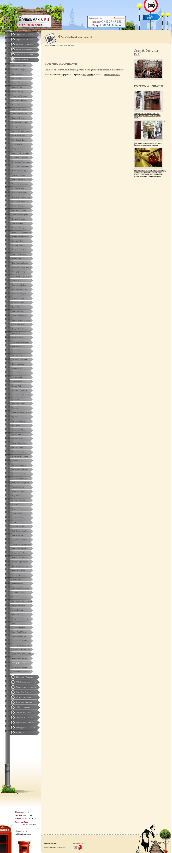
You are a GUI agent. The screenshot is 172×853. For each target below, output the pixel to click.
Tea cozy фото (17, 144)
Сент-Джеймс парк (19, 636)
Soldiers (15, 504)
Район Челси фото (18, 135)
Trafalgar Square (18, 526)
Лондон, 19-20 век (18, 118)
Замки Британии (18, 324)
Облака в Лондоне (18, 175)
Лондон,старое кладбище (21, 153)
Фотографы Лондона (19, 663)
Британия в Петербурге (20, 201)
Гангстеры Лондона (19, 96)
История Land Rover (19, 250)
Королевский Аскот (19, 210)
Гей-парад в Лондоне (20, 360)
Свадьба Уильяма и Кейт (21, 649)
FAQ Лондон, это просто (26, 682)
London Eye (16, 373)
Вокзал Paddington (19, 452)
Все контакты (119, 18)
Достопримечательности (26, 687)
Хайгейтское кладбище (20, 531)
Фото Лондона (22, 60)
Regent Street (16, 496)
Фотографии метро (19, 272)
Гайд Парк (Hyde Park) (20, 166)
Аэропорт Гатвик (18, 403)
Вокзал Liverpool (18, 447)
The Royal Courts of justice (21, 395)
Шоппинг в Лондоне (24, 717)
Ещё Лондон (16, 78)
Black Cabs (16, 307)
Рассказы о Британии (24, 55)
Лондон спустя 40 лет (20, 557)
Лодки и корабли (18, 364)
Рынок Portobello (18, 491)
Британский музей (19, 627)
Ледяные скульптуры (20, 562)
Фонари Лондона (18, 219)
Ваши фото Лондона (19, 100)
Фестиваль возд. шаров (20, 294)
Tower (14, 509)
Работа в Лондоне (23, 707)
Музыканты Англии (19, 667)
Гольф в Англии (18, 206)
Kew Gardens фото (19, 140)
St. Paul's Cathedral (19, 500)
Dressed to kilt (17, 280)
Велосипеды (16, 425)
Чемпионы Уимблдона (20, 237)
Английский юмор (23, 712)
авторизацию (88, 74)
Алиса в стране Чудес (20, 171)
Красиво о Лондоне (19, 70)
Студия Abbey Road (19, 553)
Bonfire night (16, 258)
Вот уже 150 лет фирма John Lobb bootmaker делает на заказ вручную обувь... (147, 115)
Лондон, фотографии (20, 65)
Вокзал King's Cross (19, 443)
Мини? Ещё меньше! (20, 114)
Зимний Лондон (18, 298)
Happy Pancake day (19, 254)
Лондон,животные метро (21, 149)
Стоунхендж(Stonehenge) (21, 162)
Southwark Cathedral (19, 390)
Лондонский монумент (20, 483)
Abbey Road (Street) (19, 632)
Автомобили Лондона (20, 469)
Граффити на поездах (20, 184)
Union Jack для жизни (20, 316)
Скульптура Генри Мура (21, 276)
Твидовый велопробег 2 (21, 540)
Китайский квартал (19, 465)
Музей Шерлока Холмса (21, 131)
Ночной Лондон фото (20, 83)
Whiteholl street (17, 584)
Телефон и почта (18, 518)
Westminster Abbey (19, 430)
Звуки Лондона (17, 610)
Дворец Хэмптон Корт (20, 566)
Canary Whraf (17, 377)
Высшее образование (24, 44)
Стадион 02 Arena (18, 592)
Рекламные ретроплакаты (21, 544)
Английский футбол (24, 692)
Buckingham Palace (19, 421)
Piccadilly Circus (18, 487)
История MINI (17, 241)
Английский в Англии (25, 722)
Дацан (14, 623)
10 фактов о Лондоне (24, 677)
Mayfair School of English (21, 641)
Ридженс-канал (17, 338)
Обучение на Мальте (24, 39)
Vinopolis (15, 614)
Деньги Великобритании (21, 197)
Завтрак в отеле (17, 223)
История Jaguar (17, 245)
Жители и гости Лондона (21, 474)
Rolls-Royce (16, 346)
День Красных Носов (20, 263)
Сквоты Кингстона (19, 351)
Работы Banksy (17, 92)
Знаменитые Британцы (20, 342)
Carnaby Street (17, 381)
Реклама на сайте (50, 843)
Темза (14, 522)
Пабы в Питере (17, 535)
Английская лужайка (19, 193)
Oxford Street (16, 579)
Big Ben (15, 417)
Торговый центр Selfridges (21, 645)
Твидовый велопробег (20, 157)
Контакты (20, 732)
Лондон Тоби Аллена (20, 329)
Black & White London (20, 122)
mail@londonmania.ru (23, 834)
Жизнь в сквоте (17, 74)
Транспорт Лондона (24, 702)
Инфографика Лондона (25, 727)
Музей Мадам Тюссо (19, 87)
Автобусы (15, 399)
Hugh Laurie (16, 368)
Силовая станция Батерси (21, 412)
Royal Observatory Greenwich (22, 601)
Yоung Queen (17, 127)
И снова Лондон (18, 105)
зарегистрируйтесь (112, 74)
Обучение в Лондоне (24, 34)
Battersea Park (17, 355)
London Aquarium (18, 575)
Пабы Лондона (17, 311)
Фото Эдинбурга (18, 302)
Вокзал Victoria (17, 439)
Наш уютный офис (19, 285)
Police (14, 597)
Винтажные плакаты (19, 109)
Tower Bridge (17, 513)
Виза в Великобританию (26, 49)
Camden (15, 461)
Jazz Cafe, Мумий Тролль (21, 267)
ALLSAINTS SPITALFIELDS (23, 654)
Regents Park (16, 386)
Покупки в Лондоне (19, 478)
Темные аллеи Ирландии (21, 671)
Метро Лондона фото (20, 215)
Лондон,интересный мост (21, 179)
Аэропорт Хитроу (18, 570)
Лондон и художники (20, 548)
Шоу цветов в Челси (19, 289)
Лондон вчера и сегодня (21, 320)
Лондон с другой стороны (21, 619)
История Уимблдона (19, 228)
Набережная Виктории (20, 588)
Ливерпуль (16, 333)
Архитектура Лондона (20, 456)
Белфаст (15, 408)
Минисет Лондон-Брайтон (22, 232)
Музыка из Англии (23, 697)
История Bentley (18, 188)
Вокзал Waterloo (18, 434)
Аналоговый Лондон (19, 658)
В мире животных (18, 606)
